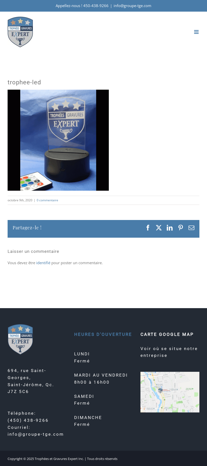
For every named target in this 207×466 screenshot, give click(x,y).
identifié (43, 262)
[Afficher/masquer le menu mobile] (196, 32)
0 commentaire (47, 200)
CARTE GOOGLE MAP (167, 334)
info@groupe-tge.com (132, 5)
